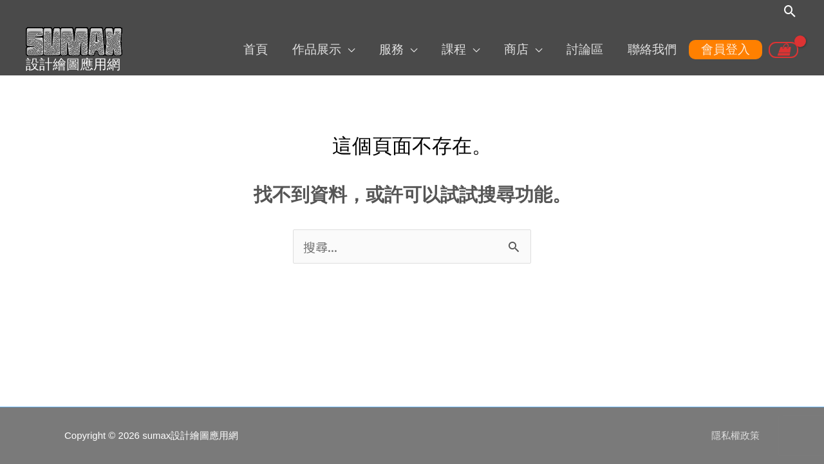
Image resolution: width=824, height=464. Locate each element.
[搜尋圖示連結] (790, 11)
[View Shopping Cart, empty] (783, 50)
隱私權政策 (735, 435)
